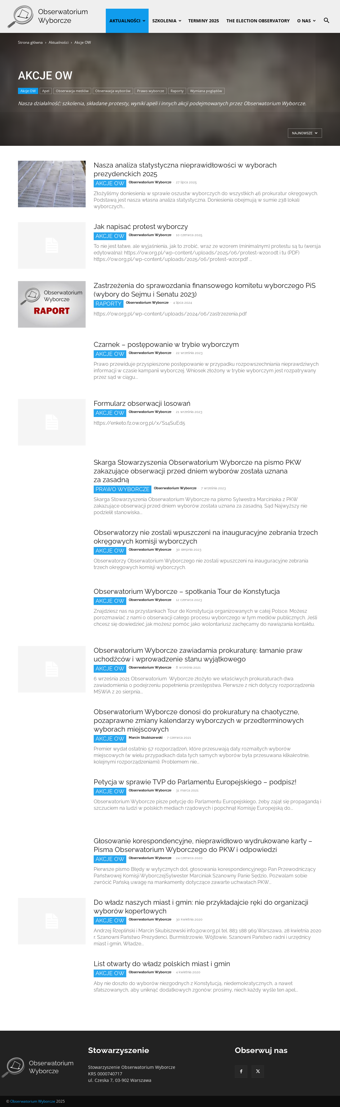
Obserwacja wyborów (113, 90)
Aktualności (127, 21)
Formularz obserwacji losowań (142, 403)
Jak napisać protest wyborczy (141, 226)
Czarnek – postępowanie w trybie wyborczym (166, 344)
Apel (45, 90)
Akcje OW (28, 90)
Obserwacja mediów (72, 90)
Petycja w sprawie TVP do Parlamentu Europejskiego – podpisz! (195, 782)
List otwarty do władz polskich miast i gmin (162, 964)
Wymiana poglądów (206, 90)
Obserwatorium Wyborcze (150, 182)
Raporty (177, 90)
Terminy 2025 (203, 21)
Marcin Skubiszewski (146, 738)
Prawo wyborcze (150, 90)
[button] (326, 21)
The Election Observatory (258, 21)
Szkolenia (166, 21)
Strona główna (30, 42)
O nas (306, 21)
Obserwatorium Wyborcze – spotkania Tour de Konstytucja (187, 591)
